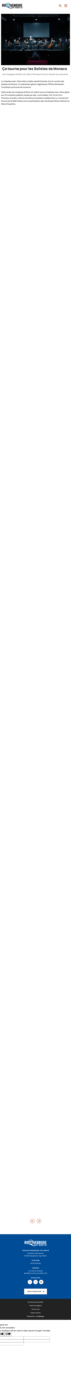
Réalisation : (35, 1316)
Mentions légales (36, 1306)
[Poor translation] (7, 1334)
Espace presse (36, 1313)
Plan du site (36, 1309)
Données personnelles (35, 1302)
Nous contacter (34, 1291)
